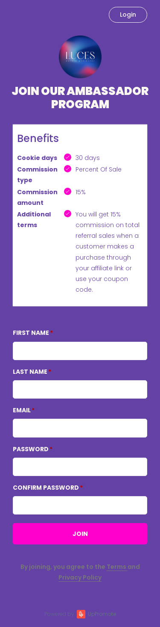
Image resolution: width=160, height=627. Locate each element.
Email (22, 410)
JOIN (80, 533)
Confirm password (46, 487)
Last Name (30, 371)
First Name (31, 332)
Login (128, 14)
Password (31, 449)
